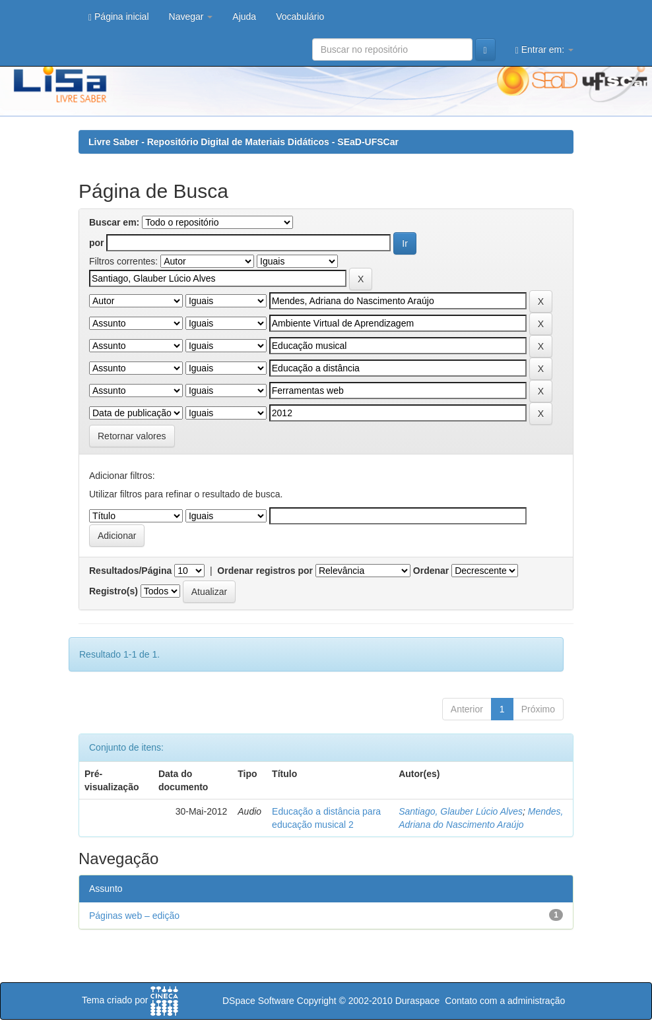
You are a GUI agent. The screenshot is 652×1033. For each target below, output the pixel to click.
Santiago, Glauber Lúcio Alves (461, 811)
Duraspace (417, 1000)
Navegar (191, 16)
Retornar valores (132, 436)
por (96, 242)
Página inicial (118, 16)
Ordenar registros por (265, 570)
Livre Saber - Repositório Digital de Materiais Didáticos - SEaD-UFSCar (243, 142)
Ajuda (244, 16)
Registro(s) (113, 591)
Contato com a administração (505, 1000)
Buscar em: (114, 222)
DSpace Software (258, 1000)
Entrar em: (544, 49)
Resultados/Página (130, 570)
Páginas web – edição (134, 915)
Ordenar (431, 570)
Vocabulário (300, 16)
